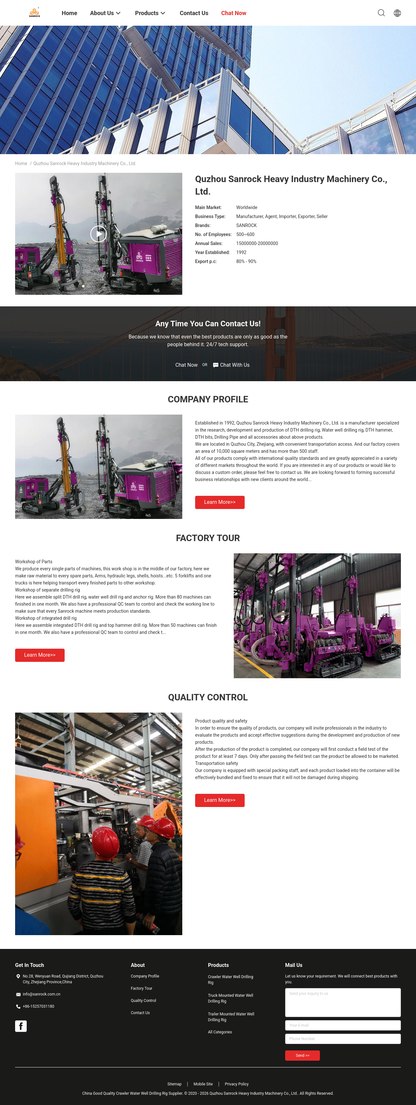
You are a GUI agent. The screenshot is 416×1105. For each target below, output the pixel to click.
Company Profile (145, 976)
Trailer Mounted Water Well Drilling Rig (231, 1017)
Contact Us (140, 1013)
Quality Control (143, 1000)
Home (21, 163)
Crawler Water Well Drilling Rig (230, 980)
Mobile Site (203, 1084)
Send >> (302, 1055)
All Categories (220, 1032)
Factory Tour (141, 988)
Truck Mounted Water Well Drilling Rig (230, 998)
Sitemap (174, 1084)
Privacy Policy (237, 1084)
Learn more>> (220, 502)
